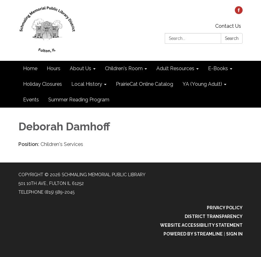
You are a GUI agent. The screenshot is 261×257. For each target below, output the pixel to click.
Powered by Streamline (193, 233)
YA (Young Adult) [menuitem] (202, 84)
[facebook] (239, 12)
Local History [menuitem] (86, 84)
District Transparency (214, 216)
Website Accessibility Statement (201, 225)
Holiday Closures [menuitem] (42, 84)
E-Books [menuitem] (218, 68)
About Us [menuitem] (80, 68)
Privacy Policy (225, 207)
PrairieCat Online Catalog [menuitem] (144, 84)
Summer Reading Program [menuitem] (78, 100)
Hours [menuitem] (53, 68)
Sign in (234, 233)
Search (232, 38)
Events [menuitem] (31, 100)
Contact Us (228, 26)
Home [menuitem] (30, 68)
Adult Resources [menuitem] (175, 68)
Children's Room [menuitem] (124, 68)
